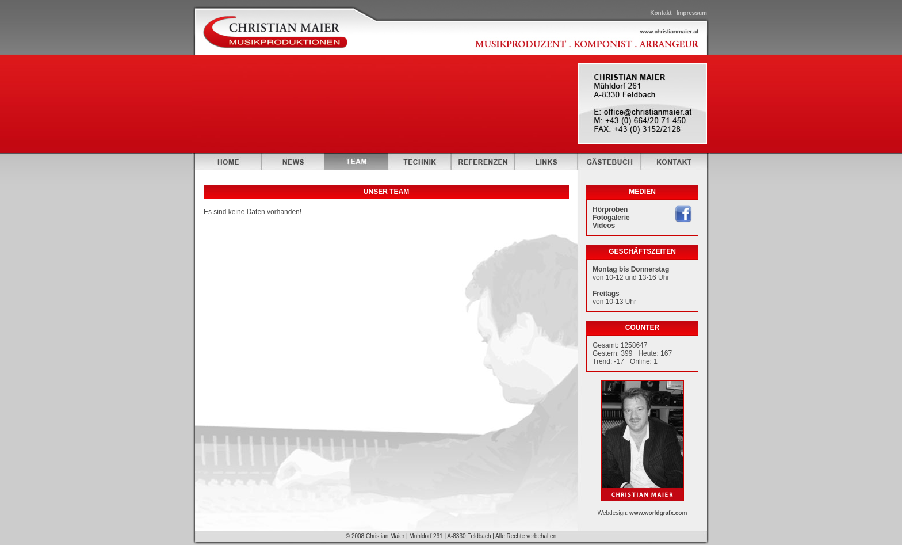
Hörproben (610, 209)
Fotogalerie (611, 218)
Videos (604, 226)
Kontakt (660, 13)
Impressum (691, 13)
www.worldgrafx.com (658, 513)
